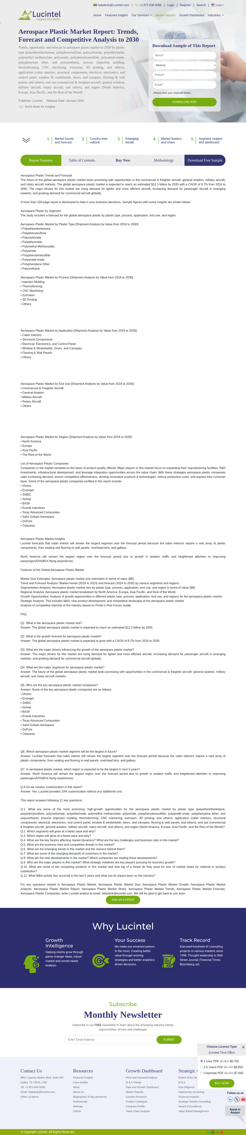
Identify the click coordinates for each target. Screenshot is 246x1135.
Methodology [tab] (164, 160)
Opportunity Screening (191, 1092)
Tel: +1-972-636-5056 (32, 1087)
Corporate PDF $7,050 (223, 1073)
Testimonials (80, 1101)
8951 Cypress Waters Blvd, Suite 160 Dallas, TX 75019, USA (41, 1080)
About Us (78, 1092)
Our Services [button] (140, 15)
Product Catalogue (136, 1101)
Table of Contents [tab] (82, 160)
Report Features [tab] (41, 160)
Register (185, 5)
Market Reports (165, 15)
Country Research (136, 1096)
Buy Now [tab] (123, 160)
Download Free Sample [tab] (205, 160)
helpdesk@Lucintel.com (111, 5)
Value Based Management (193, 1111)
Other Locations (29, 1096)
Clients (77, 1111)
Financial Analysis (188, 1096)
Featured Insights (116, 15)
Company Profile (135, 1106)
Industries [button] (214, 15)
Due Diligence (186, 1087)
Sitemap (78, 1106)
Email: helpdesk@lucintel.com (37, 1092)
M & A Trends (133, 1082)
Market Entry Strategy (190, 1077)
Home (97, 15)
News (76, 1087)
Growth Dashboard (191, 15)
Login (170, 5)
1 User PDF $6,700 (221, 1061)
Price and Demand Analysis (141, 1077)
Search (201, 5)
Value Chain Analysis (138, 1111)
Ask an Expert (123, 899)
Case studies (80, 1082)
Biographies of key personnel (90, 1096)
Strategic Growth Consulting (194, 1101)
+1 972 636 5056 (148, 5)
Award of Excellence (190, 1106)
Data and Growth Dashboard (142, 1087)
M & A (181, 1082)
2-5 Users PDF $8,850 (223, 1067)
